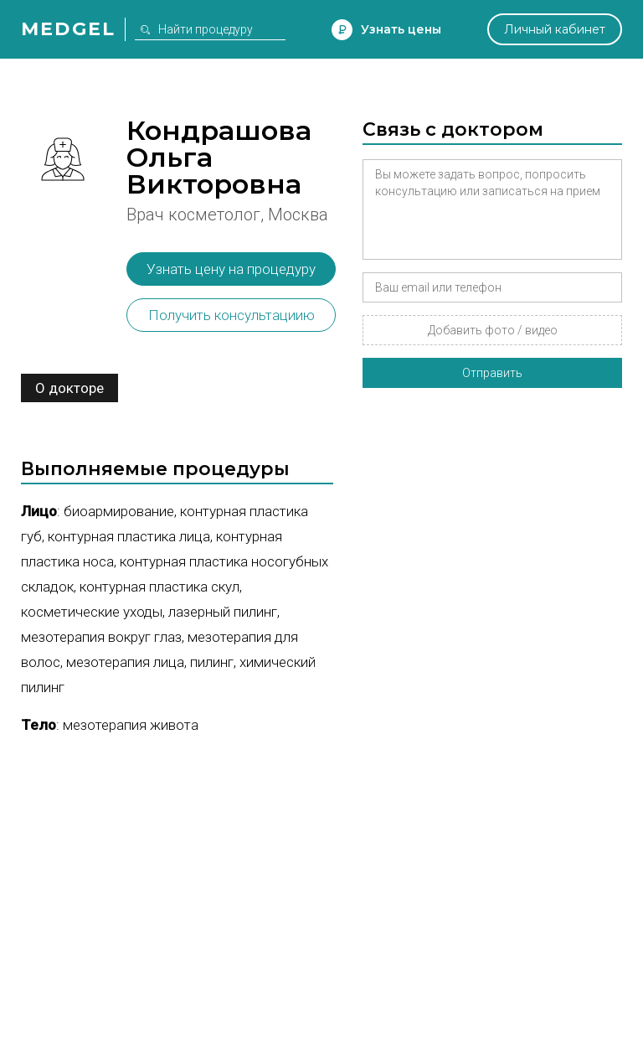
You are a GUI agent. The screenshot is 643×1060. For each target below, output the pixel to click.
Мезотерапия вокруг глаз (101, 636)
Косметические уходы (91, 611)
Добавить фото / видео (493, 330)
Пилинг (212, 662)
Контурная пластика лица (129, 536)
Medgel (68, 29)
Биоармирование (119, 511)
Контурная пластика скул (159, 586)
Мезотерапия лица (125, 662)
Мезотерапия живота (130, 724)
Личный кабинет (554, 29)
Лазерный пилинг (222, 611)
